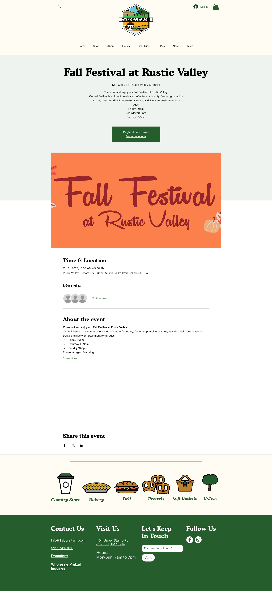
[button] (216, 6)
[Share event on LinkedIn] (81, 445)
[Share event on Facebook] (64, 445)
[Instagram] (198, 539)
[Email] (161, 548)
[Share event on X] (73, 445)
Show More (70, 358)
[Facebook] (189, 539)
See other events (136, 136)
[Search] (59, 6)
